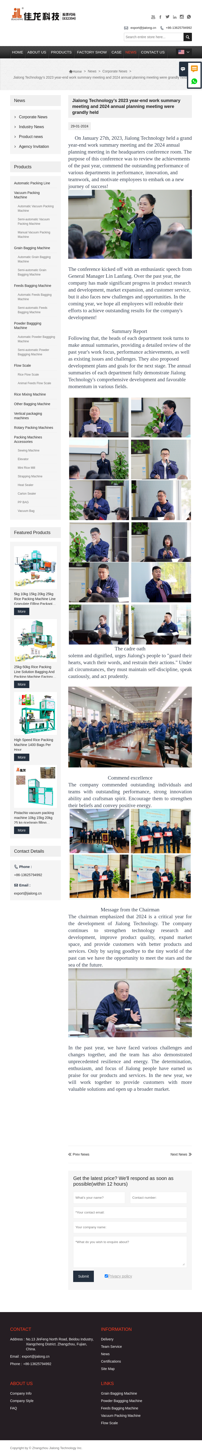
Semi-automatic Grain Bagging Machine (32, 272)
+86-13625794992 (179, 28)
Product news (31, 137)
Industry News (31, 127)
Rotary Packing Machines (33, 428)
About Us (36, 52)
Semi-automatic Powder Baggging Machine (33, 352)
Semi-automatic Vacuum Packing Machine (34, 221)
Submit (83, 1276)
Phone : (16, 1364)
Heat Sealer (25, 485)
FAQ (13, 1408)
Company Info (21, 1393)
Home (17, 52)
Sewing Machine (28, 450)
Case (117, 52)
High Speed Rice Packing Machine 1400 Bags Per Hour (33, 745)
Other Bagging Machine (32, 404)
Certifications (111, 1361)
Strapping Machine (30, 476)
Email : (15, 1356)
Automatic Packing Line (32, 183)
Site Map (108, 1369)
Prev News (78, 1154)
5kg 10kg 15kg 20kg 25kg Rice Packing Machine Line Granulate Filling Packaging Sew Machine (35, 599)
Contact (20, 1329)
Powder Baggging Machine (121, 1401)
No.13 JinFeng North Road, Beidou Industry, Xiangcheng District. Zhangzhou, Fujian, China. (59, 1344)
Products (61, 52)
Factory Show (92, 52)
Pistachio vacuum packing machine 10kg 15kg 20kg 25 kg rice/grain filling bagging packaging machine (34, 818)
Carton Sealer (27, 493)
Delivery (107, 1339)
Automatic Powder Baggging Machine (36, 339)
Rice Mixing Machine (30, 394)
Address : (17, 1339)
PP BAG (23, 502)
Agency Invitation (34, 146)
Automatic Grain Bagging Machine (34, 259)
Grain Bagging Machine (32, 248)
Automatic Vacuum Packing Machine (36, 208)
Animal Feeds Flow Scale (34, 383)
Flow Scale (22, 365)
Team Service (111, 1347)
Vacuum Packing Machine (121, 1416)
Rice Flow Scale (28, 374)
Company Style (22, 1401)
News (130, 52)
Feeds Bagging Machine (32, 286)
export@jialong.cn (143, 28)
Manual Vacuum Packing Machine (34, 235)
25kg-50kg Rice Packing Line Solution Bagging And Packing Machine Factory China (34, 672)
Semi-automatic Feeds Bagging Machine (32, 310)
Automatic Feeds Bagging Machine (34, 297)
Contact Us (153, 52)
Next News (178, 1154)
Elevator (23, 459)
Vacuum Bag (26, 511)
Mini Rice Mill (26, 467)
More (22, 611)
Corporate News (114, 71)
